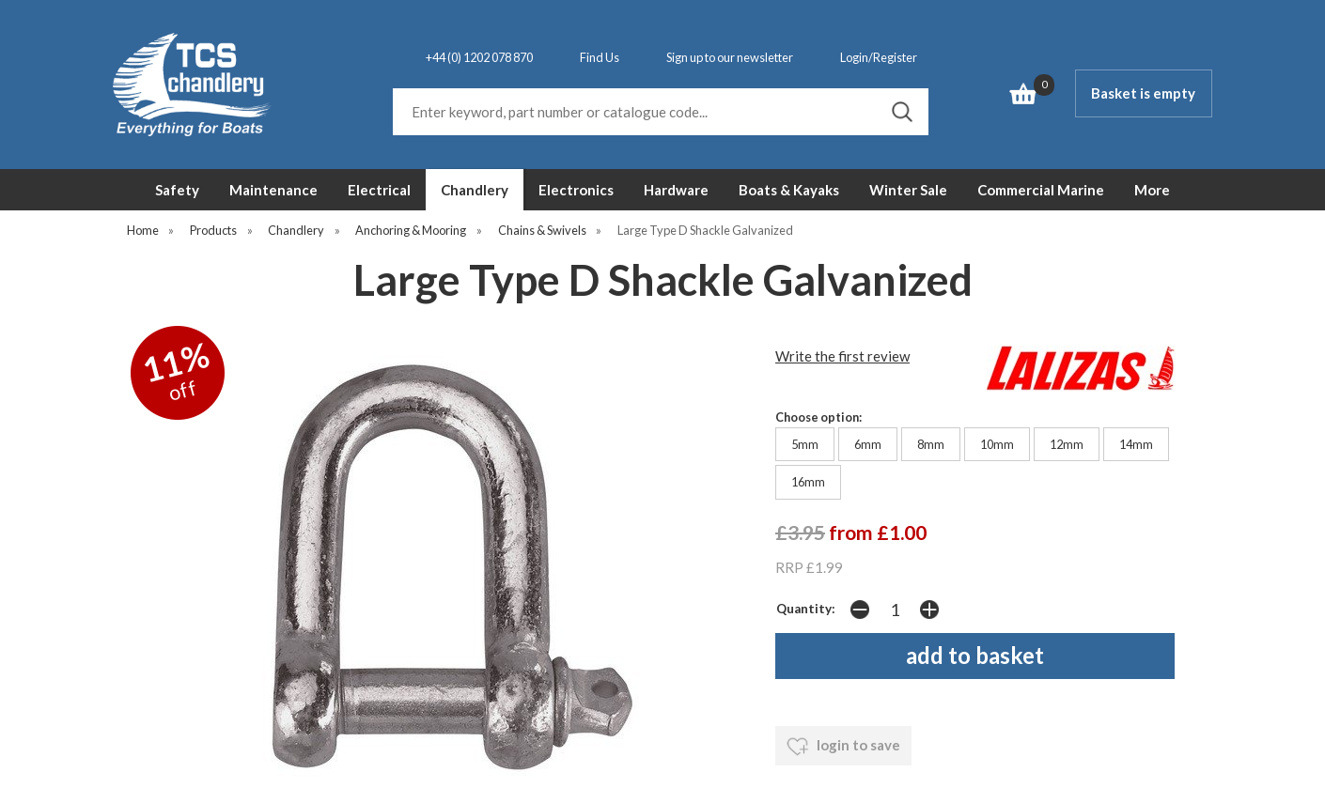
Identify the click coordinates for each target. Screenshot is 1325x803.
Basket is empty (1143, 93)
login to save (843, 746)
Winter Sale (908, 189)
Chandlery (474, 189)
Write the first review (842, 355)
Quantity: (805, 608)
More (1152, 189)
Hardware (676, 189)
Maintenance (273, 189)
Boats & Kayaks (789, 189)
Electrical (379, 189)
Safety (177, 189)
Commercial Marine (1040, 189)
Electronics (576, 189)
